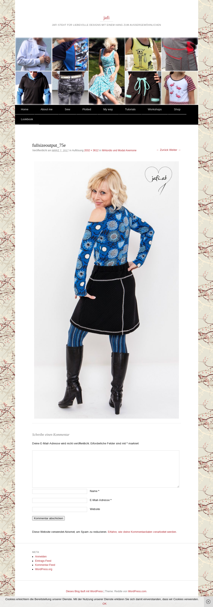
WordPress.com (137, 591)
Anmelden (41, 556)
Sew (67, 109)
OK (105, 603)
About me (47, 109)
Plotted (86, 109)
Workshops (155, 109)
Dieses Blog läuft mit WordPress (84, 591)
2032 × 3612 (91, 150)
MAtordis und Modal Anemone (119, 150)
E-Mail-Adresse (101, 500)
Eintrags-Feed (43, 560)
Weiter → (175, 149)
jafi (107, 17)
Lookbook (27, 119)
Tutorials (130, 109)
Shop (177, 109)
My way (108, 109)
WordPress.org (43, 569)
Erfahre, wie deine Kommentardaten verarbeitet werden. (142, 531)
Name (94, 491)
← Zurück (162, 149)
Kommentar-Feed (45, 564)
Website (95, 509)
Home (25, 109)
